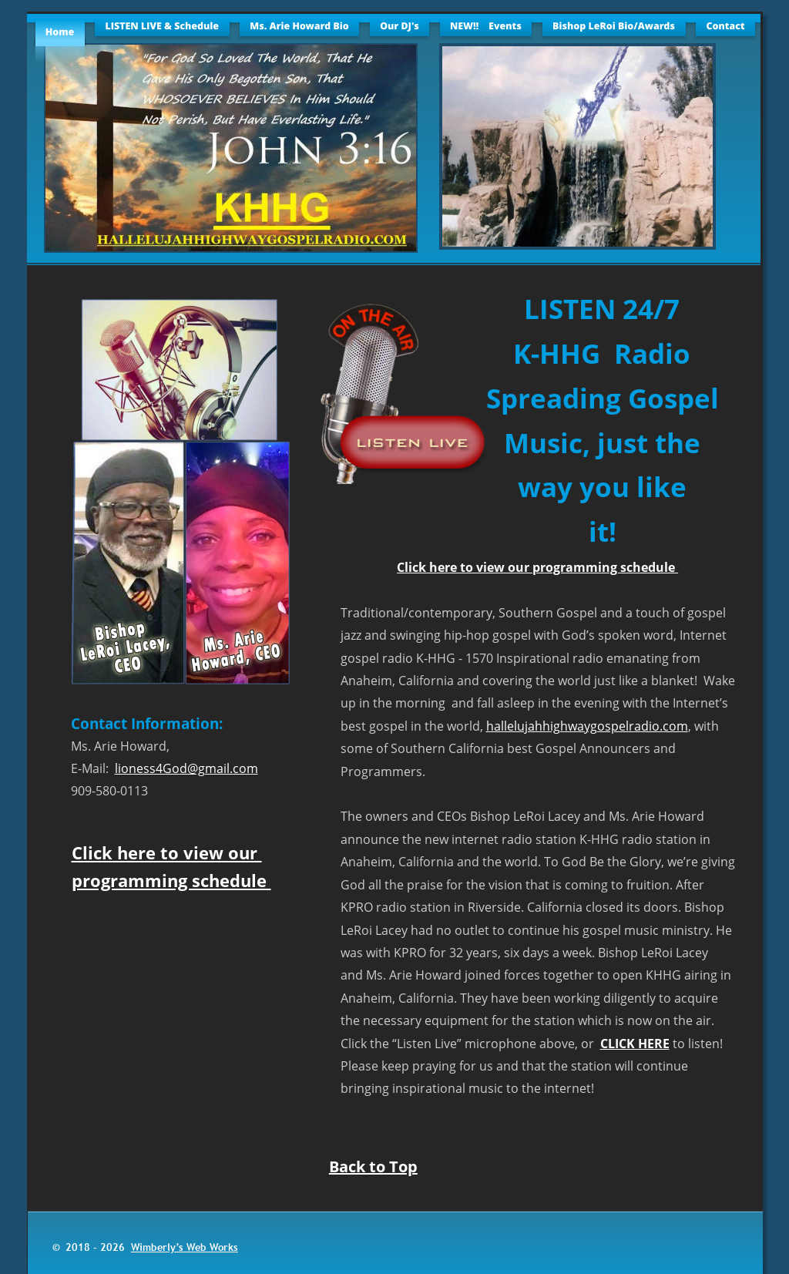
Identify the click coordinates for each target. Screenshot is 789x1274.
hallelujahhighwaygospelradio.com (587, 726)
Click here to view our (167, 852)
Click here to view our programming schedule (537, 567)
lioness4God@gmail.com (186, 768)
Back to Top (373, 1166)
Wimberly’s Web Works (184, 1247)
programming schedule (171, 880)
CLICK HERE (635, 1043)
